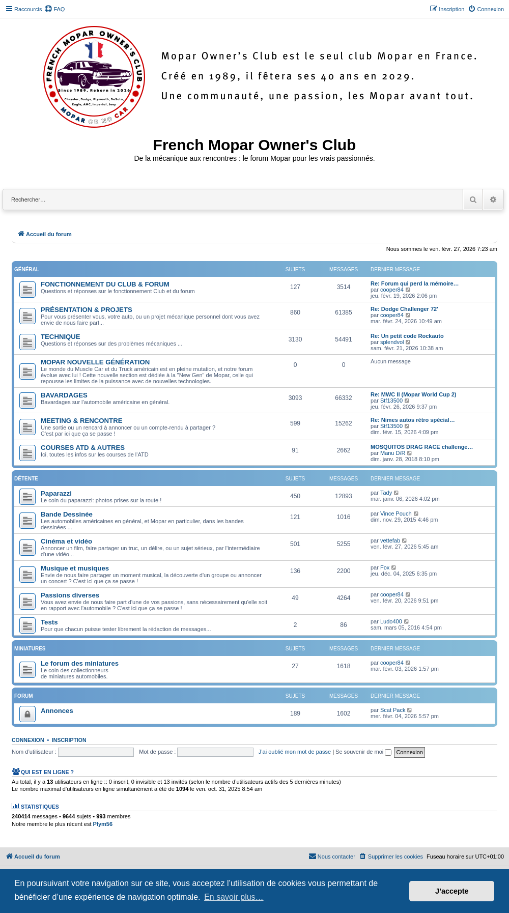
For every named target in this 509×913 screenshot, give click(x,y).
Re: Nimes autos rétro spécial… (413, 420)
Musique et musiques (75, 568)
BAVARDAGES (64, 395)
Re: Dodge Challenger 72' (404, 309)
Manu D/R (393, 453)
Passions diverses (70, 595)
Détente (26, 478)
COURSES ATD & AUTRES (83, 447)
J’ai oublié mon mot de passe (295, 752)
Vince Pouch (396, 513)
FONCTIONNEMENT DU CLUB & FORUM (105, 284)
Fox (384, 567)
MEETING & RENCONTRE (81, 420)
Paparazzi (56, 493)
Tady (386, 493)
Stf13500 (391, 400)
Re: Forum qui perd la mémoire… (415, 283)
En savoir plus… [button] (234, 897)
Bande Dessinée (67, 514)
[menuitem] (54, 9)
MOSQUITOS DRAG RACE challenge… (422, 447)
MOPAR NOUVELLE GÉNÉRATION (95, 362)
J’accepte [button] (452, 891)
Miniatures (29, 648)
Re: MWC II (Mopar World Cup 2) (413, 394)
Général (26, 269)
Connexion (28, 740)
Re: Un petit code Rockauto (407, 336)
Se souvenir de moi (363, 752)
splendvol (392, 342)
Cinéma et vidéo (66, 541)
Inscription (69, 740)
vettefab (390, 540)
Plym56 (103, 824)
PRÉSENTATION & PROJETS (86, 309)
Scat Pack (393, 710)
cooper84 (392, 290)
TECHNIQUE (60, 336)
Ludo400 (391, 621)
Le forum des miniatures (80, 663)
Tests (49, 622)
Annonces (57, 711)
